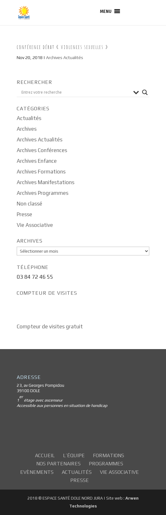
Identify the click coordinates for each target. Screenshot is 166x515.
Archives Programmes (42, 193)
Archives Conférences (42, 150)
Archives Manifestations (45, 182)
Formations (108, 455)
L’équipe (74, 455)
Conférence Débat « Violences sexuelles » (62, 46)
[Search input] (75, 92)
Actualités (29, 118)
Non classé (29, 203)
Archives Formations (41, 171)
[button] (106, 11)
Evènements (37, 472)
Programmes (106, 464)
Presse (24, 214)
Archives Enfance (37, 161)
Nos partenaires (58, 464)
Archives (27, 129)
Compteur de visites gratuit (50, 326)
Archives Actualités (64, 57)
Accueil (45, 455)
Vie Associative (35, 225)
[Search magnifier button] (144, 92)
